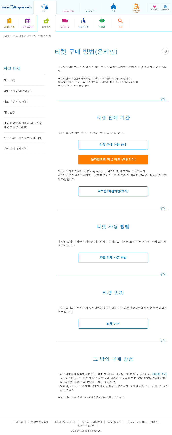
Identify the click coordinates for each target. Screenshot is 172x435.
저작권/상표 (114, 422)
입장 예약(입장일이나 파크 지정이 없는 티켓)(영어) (22, 125)
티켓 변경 (113, 324)
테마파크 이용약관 (92, 422)
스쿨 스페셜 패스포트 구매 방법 (22, 138)
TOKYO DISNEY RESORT (17, 7)
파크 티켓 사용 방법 (113, 257)
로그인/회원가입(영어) (113, 191)
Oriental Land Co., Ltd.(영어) (143, 422)
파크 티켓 (9, 80)
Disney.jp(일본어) (85, 425)
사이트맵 (18, 422)
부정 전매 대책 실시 (15, 148)
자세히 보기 (159, 374)
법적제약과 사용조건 (65, 422)
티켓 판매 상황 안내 (113, 144)
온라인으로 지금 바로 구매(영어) (113, 159)
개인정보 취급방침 (39, 422)
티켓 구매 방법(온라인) (17, 91)
